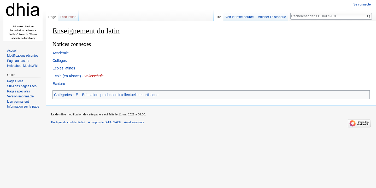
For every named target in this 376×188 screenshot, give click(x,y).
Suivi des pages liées (22, 86)
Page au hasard (18, 61)
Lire (218, 17)
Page (52, 17)
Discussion (68, 17)
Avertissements (134, 122)
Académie (60, 53)
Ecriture (58, 83)
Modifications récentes (22, 55)
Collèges (59, 60)
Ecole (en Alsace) (66, 76)
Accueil (12, 50)
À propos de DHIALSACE (104, 122)
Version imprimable (20, 96)
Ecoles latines (63, 68)
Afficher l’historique (272, 17)
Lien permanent (18, 101)
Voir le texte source (239, 17)
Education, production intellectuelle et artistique (120, 95)
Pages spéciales (18, 91)
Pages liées (15, 81)
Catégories (63, 95)
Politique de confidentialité (68, 122)
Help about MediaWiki (22, 66)
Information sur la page (23, 106)
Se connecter (362, 4)
